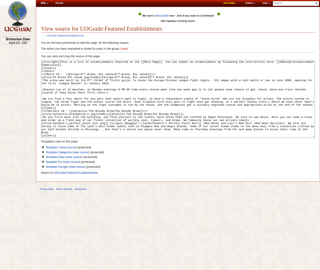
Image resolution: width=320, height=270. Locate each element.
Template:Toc (54, 177)
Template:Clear (55, 172)
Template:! (52, 162)
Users (124, 48)
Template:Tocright (57, 182)
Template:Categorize (59, 167)
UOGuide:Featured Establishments (65, 35)
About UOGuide (64, 204)
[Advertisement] (18, 109)
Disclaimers (81, 204)
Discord (161, 15)
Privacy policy (47, 204)
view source (68, 162)
